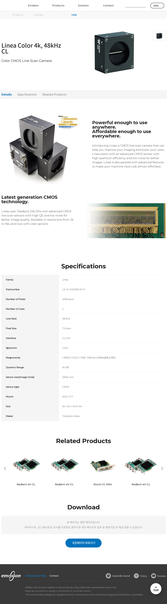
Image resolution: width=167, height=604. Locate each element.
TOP (156, 590)
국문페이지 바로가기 (83, 543)
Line (74, 15)
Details (6, 94)
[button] (162, 468)
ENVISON (10, 5)
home (2, 15)
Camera (38, 15)
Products (18, 15)
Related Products (54, 94)
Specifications (27, 94)
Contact (54, 575)
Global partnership (35, 575)
